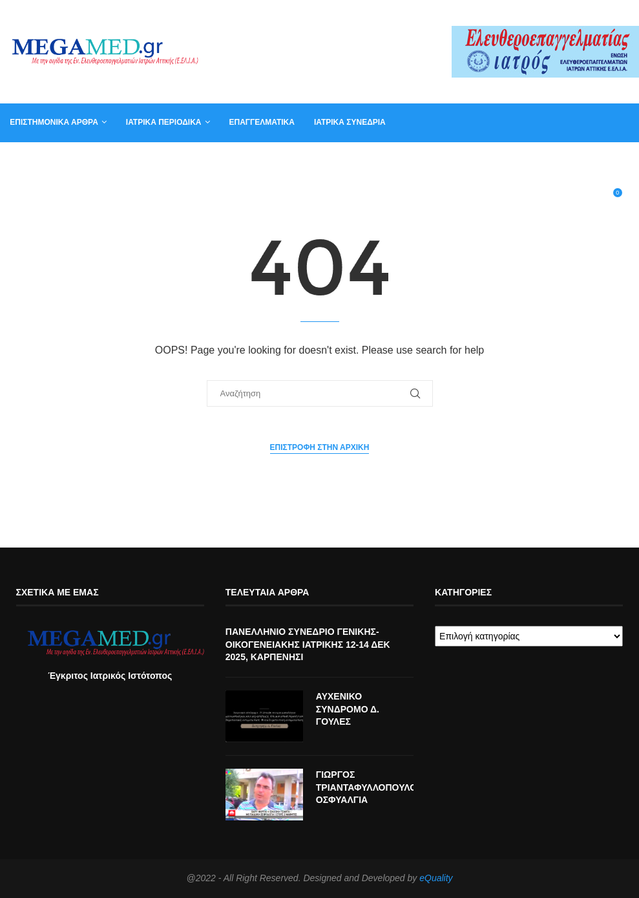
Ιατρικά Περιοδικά (164, 122)
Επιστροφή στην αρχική (320, 447)
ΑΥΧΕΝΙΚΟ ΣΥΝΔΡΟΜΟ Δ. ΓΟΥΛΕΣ (347, 709)
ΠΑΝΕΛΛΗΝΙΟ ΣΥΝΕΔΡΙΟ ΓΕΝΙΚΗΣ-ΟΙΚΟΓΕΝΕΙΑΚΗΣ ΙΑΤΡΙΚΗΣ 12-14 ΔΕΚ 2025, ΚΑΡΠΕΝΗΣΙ (307, 644)
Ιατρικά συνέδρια (350, 122)
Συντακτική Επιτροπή (342, 160)
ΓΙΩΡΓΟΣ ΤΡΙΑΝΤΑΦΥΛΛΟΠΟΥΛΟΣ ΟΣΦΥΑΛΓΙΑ (365, 787)
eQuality (435, 878)
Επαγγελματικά (261, 122)
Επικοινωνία (433, 160)
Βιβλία (541, 160)
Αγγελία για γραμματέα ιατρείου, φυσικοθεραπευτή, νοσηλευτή (144, 160)
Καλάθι (493, 160)
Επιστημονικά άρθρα (54, 122)
